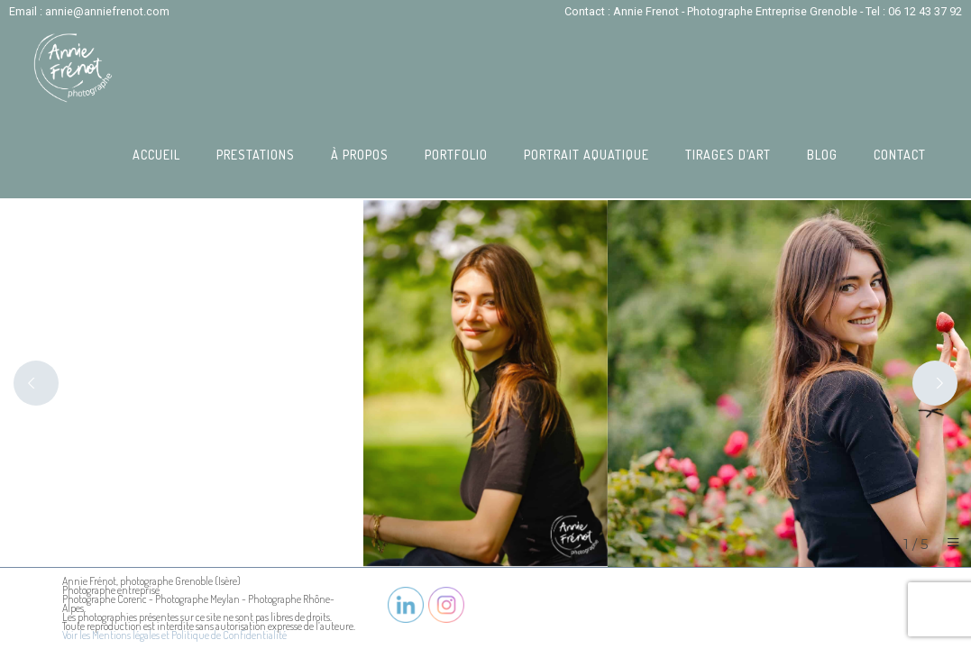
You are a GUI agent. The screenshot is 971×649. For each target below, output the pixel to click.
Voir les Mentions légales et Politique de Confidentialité (174, 635)
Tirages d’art (728, 154)
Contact (900, 154)
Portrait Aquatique (586, 154)
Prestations (255, 154)
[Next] (934, 383)
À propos (360, 154)
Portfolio (456, 154)
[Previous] (36, 383)
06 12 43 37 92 (925, 11)
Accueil (156, 154)
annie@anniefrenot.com (107, 11)
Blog (822, 154)
